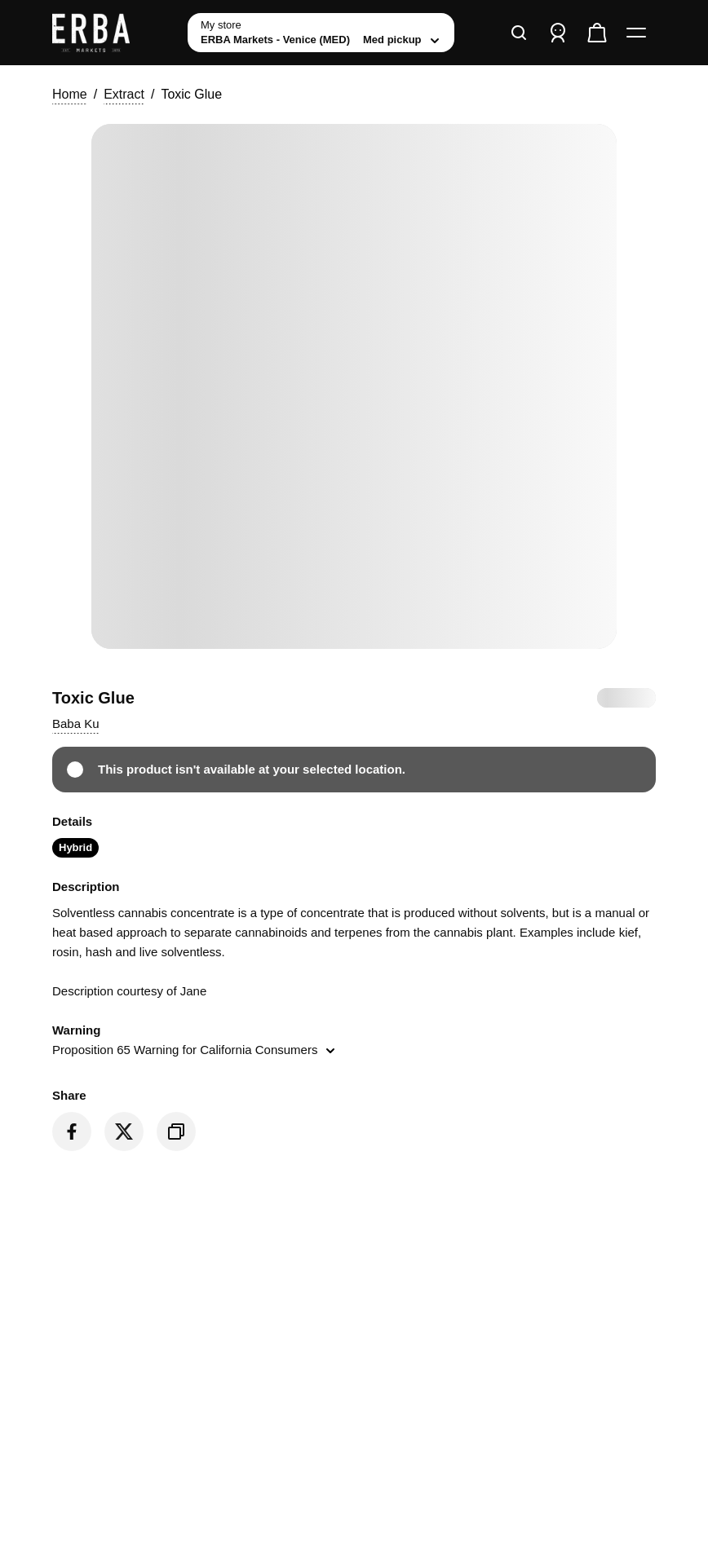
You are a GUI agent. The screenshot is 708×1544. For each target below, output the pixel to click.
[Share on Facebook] (71, 1131)
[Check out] (597, 32)
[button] (76, 724)
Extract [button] (124, 94)
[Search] (518, 32)
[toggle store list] (321, 32)
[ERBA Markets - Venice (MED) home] (113, 32)
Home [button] (69, 94)
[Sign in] (557, 32)
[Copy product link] (176, 1131)
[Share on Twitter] (124, 1131)
